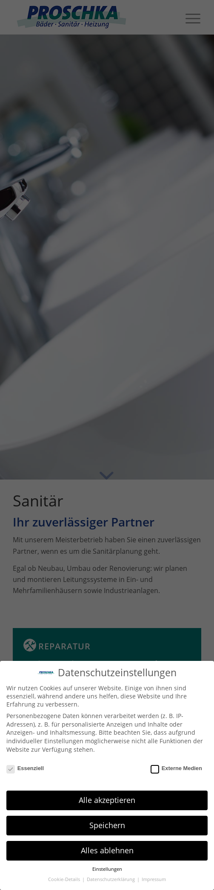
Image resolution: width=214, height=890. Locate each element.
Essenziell (25, 768)
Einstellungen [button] (107, 869)
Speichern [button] (107, 825)
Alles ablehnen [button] (107, 850)
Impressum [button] (154, 879)
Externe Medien (176, 768)
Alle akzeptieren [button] (107, 800)
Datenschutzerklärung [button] (111, 879)
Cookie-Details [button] (64, 879)
